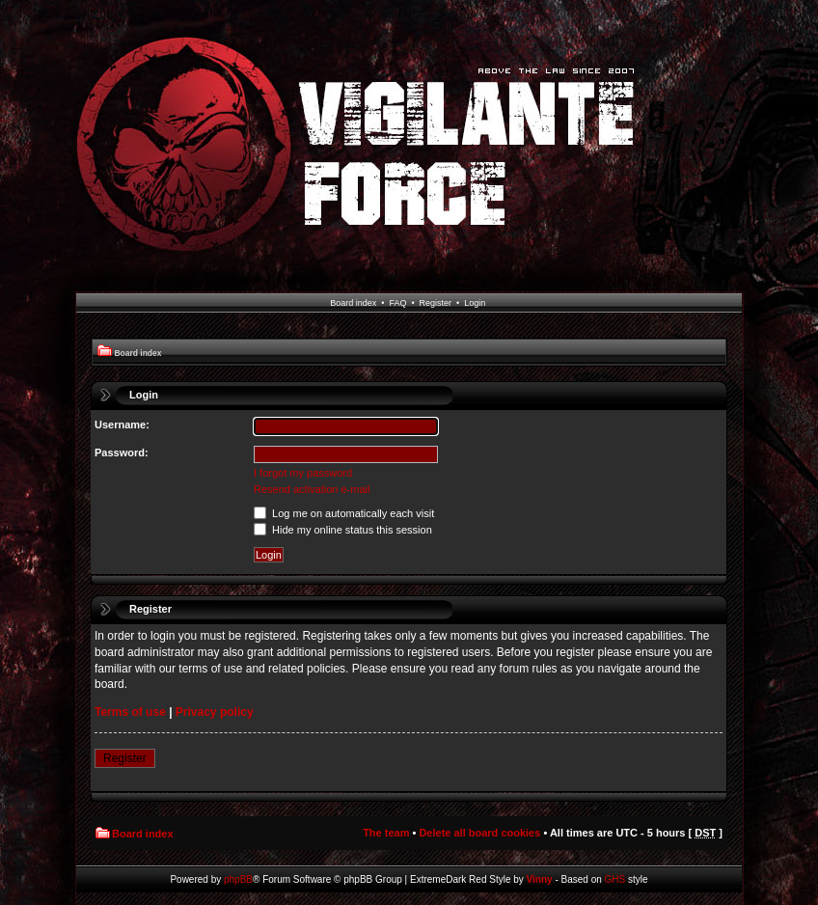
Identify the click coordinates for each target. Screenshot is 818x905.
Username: (122, 424)
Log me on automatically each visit (344, 513)
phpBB (238, 879)
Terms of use (130, 712)
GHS (615, 879)
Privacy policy (215, 712)
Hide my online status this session (343, 529)
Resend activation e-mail (311, 489)
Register (436, 303)
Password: (122, 452)
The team (386, 832)
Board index (353, 303)
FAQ (397, 303)
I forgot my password (303, 473)
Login (474, 303)
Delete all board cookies (479, 832)
